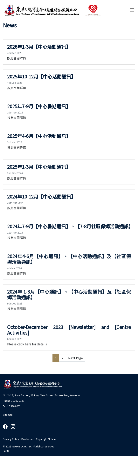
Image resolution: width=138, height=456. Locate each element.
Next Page (75, 358)
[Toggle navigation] (131, 10)
